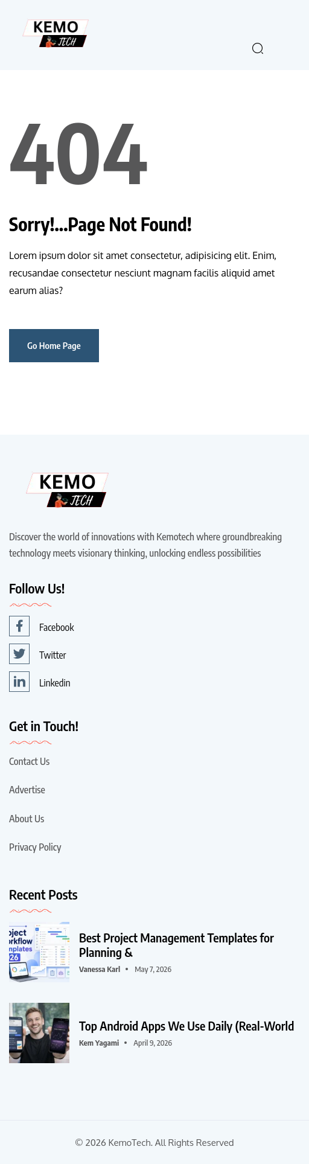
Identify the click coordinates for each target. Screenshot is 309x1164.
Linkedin (39, 681)
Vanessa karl (99, 969)
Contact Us (29, 761)
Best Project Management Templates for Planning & (176, 944)
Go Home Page (54, 345)
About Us (26, 819)
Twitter (37, 654)
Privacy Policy (35, 847)
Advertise (27, 790)
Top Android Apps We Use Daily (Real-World (186, 1025)
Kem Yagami (99, 1042)
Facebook (41, 626)
